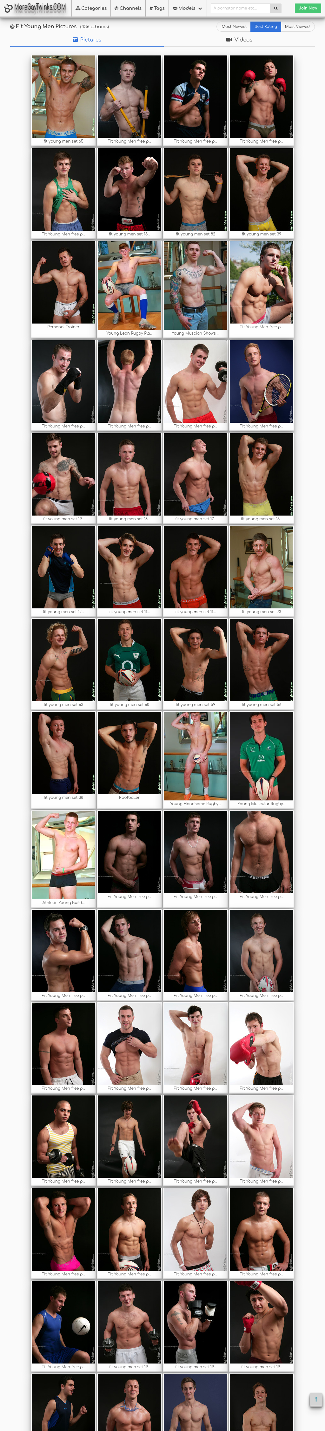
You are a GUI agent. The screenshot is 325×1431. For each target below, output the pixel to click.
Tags (157, 8)
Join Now (308, 8)
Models (184, 8)
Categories (91, 8)
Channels (128, 8)
